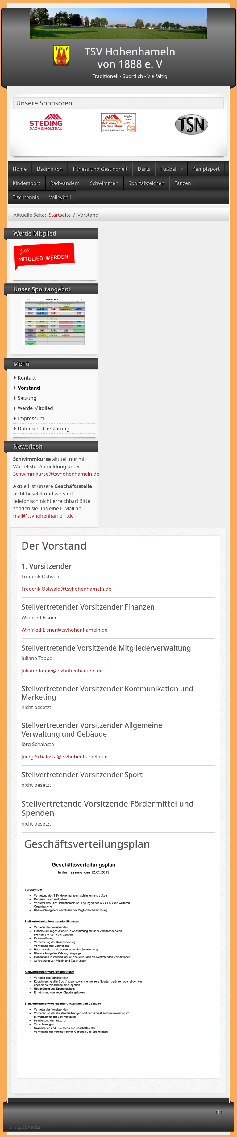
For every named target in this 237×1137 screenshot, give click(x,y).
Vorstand (29, 387)
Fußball (168, 169)
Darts (144, 169)
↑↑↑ (218, 1111)
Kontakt (27, 377)
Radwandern (65, 183)
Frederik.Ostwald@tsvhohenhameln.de (66, 588)
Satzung (27, 398)
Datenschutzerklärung (43, 428)
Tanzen (183, 183)
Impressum (31, 418)
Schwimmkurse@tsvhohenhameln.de (56, 473)
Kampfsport (206, 169)
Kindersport (26, 183)
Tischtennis (26, 197)
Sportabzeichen (146, 183)
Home (20, 169)
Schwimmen (104, 183)
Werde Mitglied (35, 408)
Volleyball (60, 197)
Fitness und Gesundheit (100, 169)
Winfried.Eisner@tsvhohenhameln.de (65, 629)
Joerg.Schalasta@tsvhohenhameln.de (65, 756)
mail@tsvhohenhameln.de (43, 515)
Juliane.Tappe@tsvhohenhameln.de (62, 670)
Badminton (50, 169)
